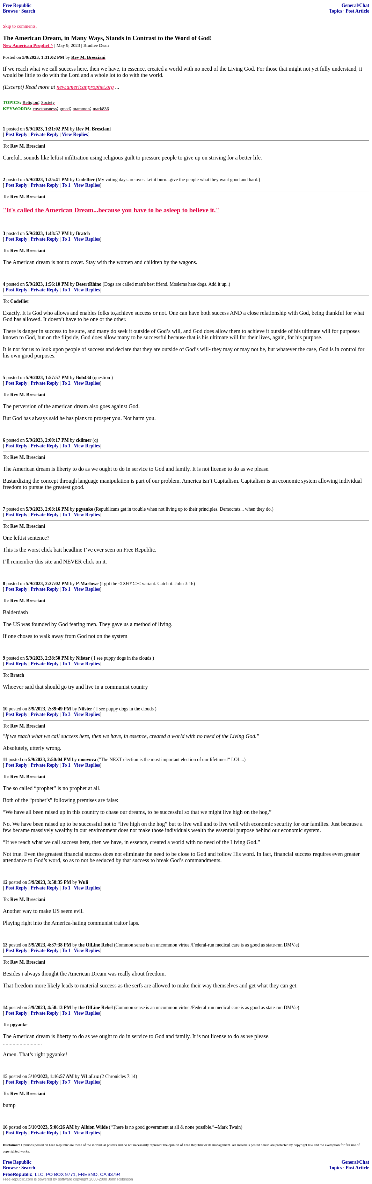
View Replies (75, 134)
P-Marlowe (87, 583)
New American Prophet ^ (28, 45)
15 (5, 1076)
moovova (87, 759)
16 (5, 1127)
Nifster (83, 658)
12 (5, 882)
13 (5, 945)
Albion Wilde (94, 1127)
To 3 (66, 714)
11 (5, 759)
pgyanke (84, 509)
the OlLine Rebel (95, 945)
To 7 (66, 1082)
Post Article (357, 11)
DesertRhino (88, 284)
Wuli (83, 882)
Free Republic (17, 5)
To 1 (66, 185)
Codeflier (85, 179)
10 (5, 708)
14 (5, 1007)
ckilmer (84, 440)
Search (28, 11)
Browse (10, 11)
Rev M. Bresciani (93, 129)
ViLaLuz (90, 1076)
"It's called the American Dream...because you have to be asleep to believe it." (111, 210)
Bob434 (83, 377)
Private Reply (45, 134)
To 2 (66, 383)
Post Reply (16, 134)
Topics (335, 11)
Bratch (83, 233)
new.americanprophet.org (85, 87)
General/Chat (355, 5)
